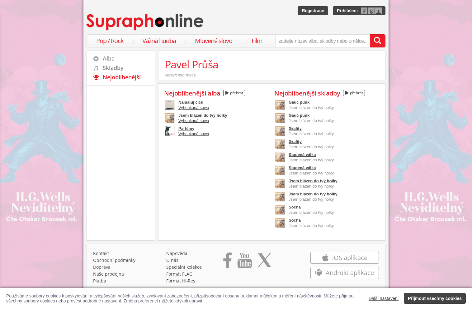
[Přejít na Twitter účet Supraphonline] (264, 262)
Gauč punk (299, 102)
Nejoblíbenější (122, 77)
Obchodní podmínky (114, 260)
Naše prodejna (108, 274)
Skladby (113, 67)
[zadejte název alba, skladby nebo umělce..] (322, 40)
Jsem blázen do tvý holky (202, 115)
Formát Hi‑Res (181, 281)
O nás (172, 260)
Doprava (102, 267)
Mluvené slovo (213, 41)
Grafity (295, 128)
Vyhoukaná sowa (193, 107)
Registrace (313, 10)
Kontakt (101, 253)
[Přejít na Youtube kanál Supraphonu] (244, 262)
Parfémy (186, 128)
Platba (99, 281)
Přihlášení (347, 10)
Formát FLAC (179, 274)
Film (257, 41)
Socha (295, 207)
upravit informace (180, 75)
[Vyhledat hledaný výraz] (377, 40)
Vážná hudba (159, 41)
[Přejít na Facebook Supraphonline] (227, 262)
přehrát (234, 93)
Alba (109, 58)
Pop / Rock (110, 41)
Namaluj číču (190, 102)
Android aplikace (344, 272)
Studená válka (302, 154)
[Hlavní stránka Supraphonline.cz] (145, 22)
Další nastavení (384, 298)
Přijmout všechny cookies (435, 298)
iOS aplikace (344, 257)
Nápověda (176, 253)
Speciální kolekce (184, 267)
